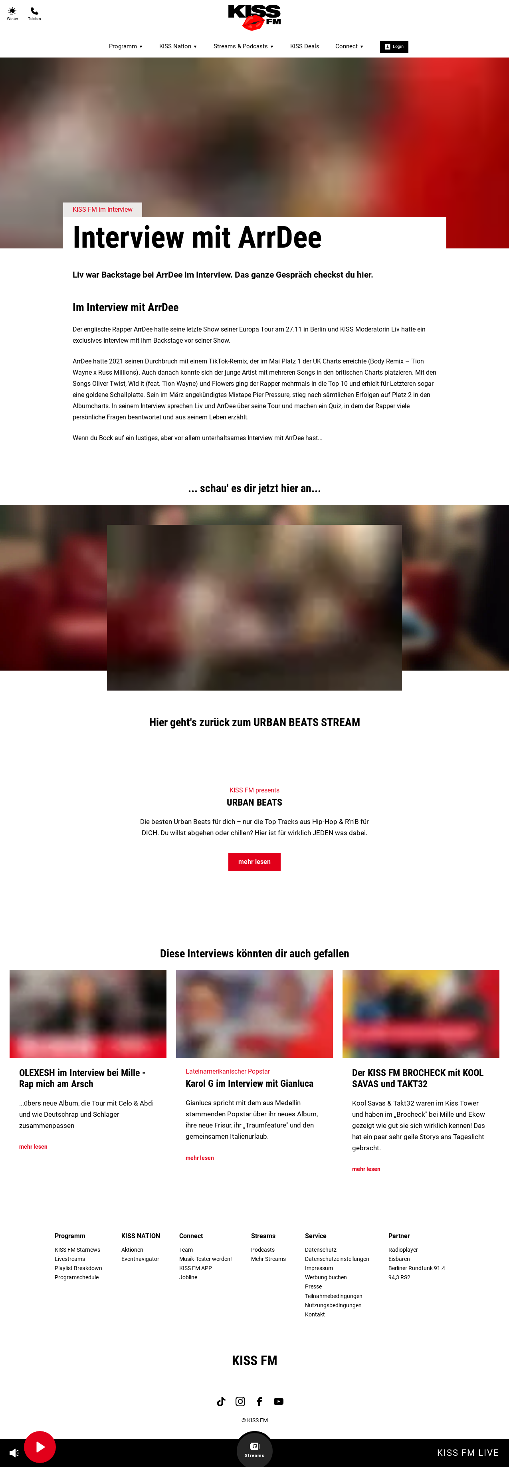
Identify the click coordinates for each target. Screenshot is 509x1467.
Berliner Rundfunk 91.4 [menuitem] (416, 1268)
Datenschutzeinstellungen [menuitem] (337, 1259)
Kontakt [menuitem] (315, 1314)
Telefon (34, 14)
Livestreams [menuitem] (70, 1259)
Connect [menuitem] (349, 46)
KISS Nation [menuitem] (178, 46)
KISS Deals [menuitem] (304, 46)
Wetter (12, 14)
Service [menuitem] (316, 1236)
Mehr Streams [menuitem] (268, 1259)
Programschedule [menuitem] (77, 1277)
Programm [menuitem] (126, 46)
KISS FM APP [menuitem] (195, 1268)
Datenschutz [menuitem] (321, 1250)
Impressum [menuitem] (319, 1268)
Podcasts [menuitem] (263, 1250)
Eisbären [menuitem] (399, 1259)
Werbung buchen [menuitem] (326, 1277)
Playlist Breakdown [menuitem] (78, 1268)
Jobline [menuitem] (188, 1277)
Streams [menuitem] (263, 1236)
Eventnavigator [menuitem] (140, 1259)
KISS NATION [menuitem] (140, 1236)
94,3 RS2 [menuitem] (399, 1277)
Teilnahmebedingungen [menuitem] (333, 1296)
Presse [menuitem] (313, 1286)
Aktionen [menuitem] (132, 1250)
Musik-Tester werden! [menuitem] (205, 1259)
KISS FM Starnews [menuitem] (77, 1250)
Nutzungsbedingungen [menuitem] (333, 1305)
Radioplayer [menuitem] (403, 1250)
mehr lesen (254, 862)
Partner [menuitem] (399, 1236)
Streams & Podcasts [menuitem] (244, 46)
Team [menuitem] (186, 1250)
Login (394, 47)
